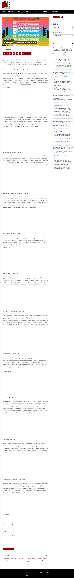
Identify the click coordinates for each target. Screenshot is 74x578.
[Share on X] (7, 53)
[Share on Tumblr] (20, 53)
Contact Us (36, 572)
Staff (30, 572)
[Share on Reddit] (14, 53)
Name (4, 526)
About (26, 572)
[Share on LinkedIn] (17, 53)
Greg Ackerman (8, 49)
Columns (45, 12)
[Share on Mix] (23, 53)
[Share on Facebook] (4, 53)
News (3, 12)
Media (36, 12)
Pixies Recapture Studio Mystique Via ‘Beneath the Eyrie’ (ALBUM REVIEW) (13, 559)
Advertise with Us (44, 572)
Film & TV (28, 12)
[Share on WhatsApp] (26, 53)
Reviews (19, 12)
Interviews (10, 12)
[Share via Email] (29, 53)
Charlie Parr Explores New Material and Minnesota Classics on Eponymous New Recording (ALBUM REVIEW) (36, 560)
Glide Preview (24, 39)
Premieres (54, 12)
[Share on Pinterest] (11, 53)
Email (4, 531)
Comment (5, 538)
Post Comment (8, 549)
